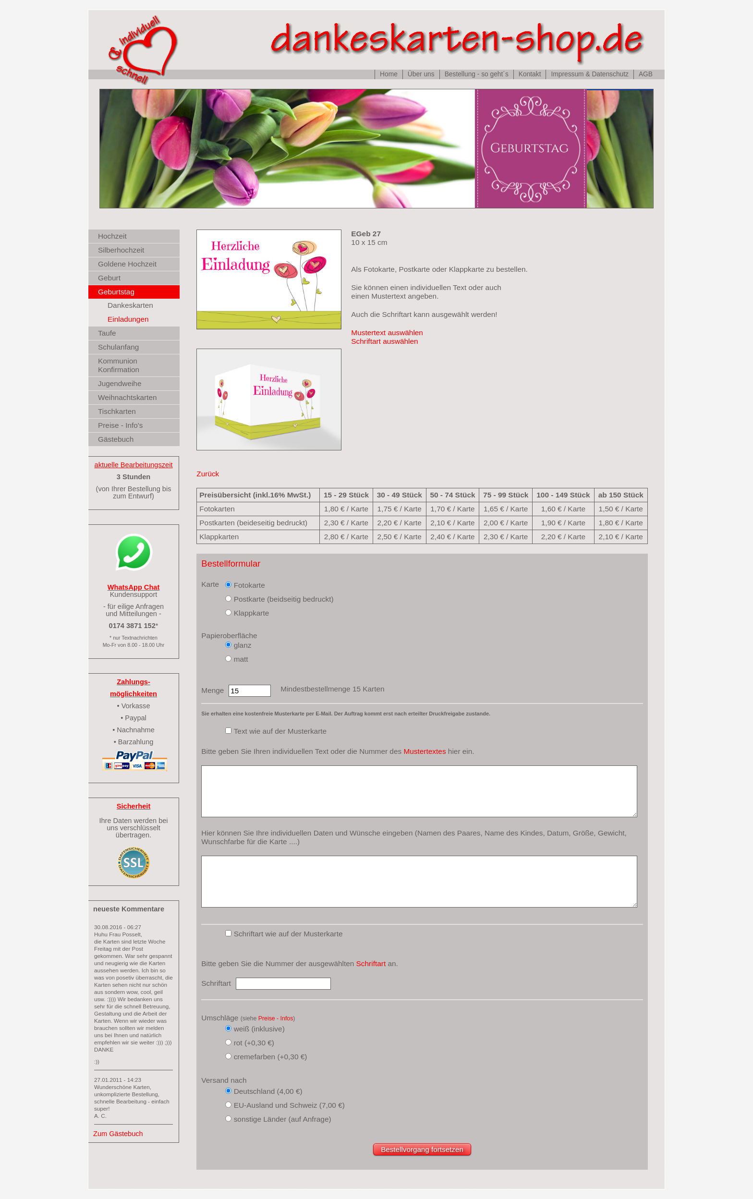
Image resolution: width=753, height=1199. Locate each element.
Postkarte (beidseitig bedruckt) (284, 599)
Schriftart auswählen (384, 341)
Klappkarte (251, 613)
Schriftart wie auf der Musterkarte (288, 934)
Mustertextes (424, 751)
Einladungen (128, 319)
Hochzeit (112, 236)
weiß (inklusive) (259, 1029)
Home (389, 74)
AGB (646, 74)
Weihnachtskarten (127, 397)
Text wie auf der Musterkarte (280, 731)
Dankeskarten (130, 305)
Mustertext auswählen (387, 332)
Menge (212, 690)
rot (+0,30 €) (254, 1043)
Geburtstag (116, 292)
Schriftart (371, 963)
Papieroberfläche (229, 635)
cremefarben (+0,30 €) (270, 1057)
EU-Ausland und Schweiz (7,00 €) (289, 1105)
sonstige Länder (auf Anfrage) (282, 1119)
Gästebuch (116, 439)
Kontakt (530, 74)
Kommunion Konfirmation (118, 365)
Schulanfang (118, 347)
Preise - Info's (120, 425)
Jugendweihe (119, 383)
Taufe (107, 333)
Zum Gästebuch (118, 1134)
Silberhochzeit (121, 250)
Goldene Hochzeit (127, 264)
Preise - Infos (275, 1018)
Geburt (109, 278)
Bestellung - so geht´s (477, 74)
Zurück (207, 474)
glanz (243, 645)
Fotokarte (249, 585)
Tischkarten (117, 411)
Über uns (421, 74)
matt (241, 659)
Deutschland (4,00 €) (268, 1091)
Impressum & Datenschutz (589, 74)
